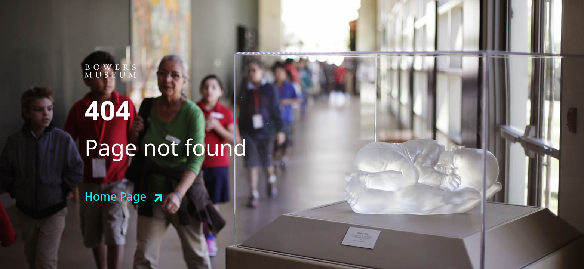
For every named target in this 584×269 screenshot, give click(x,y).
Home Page (115, 196)
